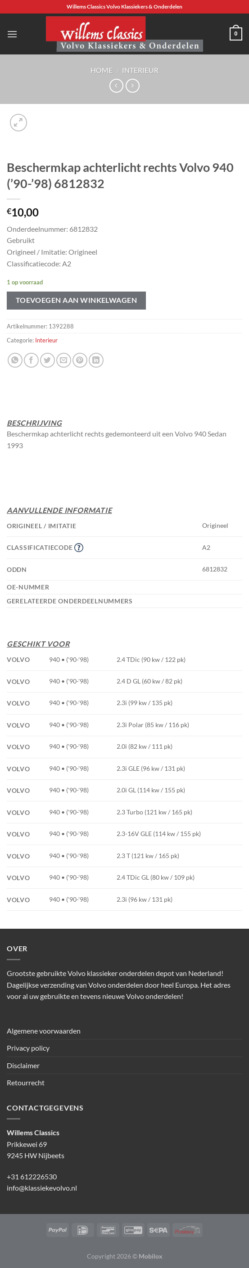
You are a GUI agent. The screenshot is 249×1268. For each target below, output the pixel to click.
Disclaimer (23, 1065)
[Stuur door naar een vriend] (63, 360)
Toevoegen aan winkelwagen (76, 300)
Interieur (140, 70)
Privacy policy (28, 1047)
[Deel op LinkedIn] (96, 360)
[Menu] (12, 34)
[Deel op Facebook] (31, 360)
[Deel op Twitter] (47, 360)
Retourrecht (26, 1082)
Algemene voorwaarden (44, 1030)
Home (102, 70)
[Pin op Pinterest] (79, 360)
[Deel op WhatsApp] (15, 360)
